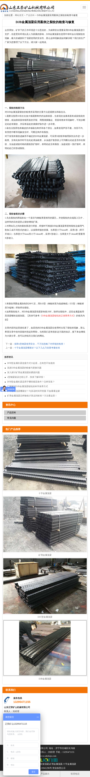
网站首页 (19, 15)
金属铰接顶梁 (42, 764)
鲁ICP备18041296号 (42, 768)
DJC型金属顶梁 (45, 617)
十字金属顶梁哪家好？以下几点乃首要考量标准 (37, 348)
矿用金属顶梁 (45, 555)
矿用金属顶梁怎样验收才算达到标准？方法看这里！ (32, 396)
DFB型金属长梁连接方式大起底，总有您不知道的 (31, 363)
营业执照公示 (58, 768)
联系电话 (75, 774)
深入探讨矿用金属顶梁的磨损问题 (23, 372)
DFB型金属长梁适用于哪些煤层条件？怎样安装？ (31, 382)
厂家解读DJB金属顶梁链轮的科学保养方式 (27, 386)
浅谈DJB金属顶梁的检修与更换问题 (24, 368)
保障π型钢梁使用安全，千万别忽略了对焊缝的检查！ (39, 344)
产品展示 (45, 774)
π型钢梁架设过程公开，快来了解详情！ (26, 377)
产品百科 (30, 15)
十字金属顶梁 (45, 493)
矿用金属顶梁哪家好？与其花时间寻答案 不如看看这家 (33, 391)
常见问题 (11, 418)
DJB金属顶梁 (45, 679)
